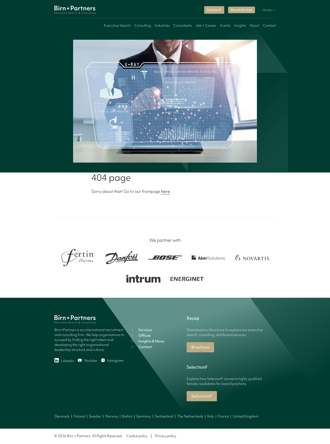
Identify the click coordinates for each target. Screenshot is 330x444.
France (223, 416)
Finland (79, 416)
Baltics (127, 416)
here (165, 191)
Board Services (241, 10)
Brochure (200, 347)
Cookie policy (136, 436)
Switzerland (164, 416)
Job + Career (206, 25)
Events (225, 25)
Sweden (95, 416)
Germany (143, 416)
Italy (210, 416)
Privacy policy (165, 436)
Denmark (62, 416)
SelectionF (214, 10)
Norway (111, 416)
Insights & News (147, 341)
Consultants (182, 25)
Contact (269, 25)
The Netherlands (190, 416)
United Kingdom (246, 416)
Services (141, 330)
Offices (140, 335)
